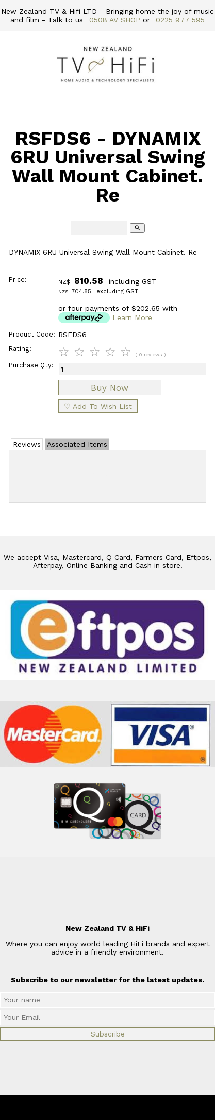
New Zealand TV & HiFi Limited (135, 1107)
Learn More (132, 317)
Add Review (107, 474)
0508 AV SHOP (114, 19)
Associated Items (77, 444)
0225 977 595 (180, 19)
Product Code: (32, 334)
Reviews (27, 444)
